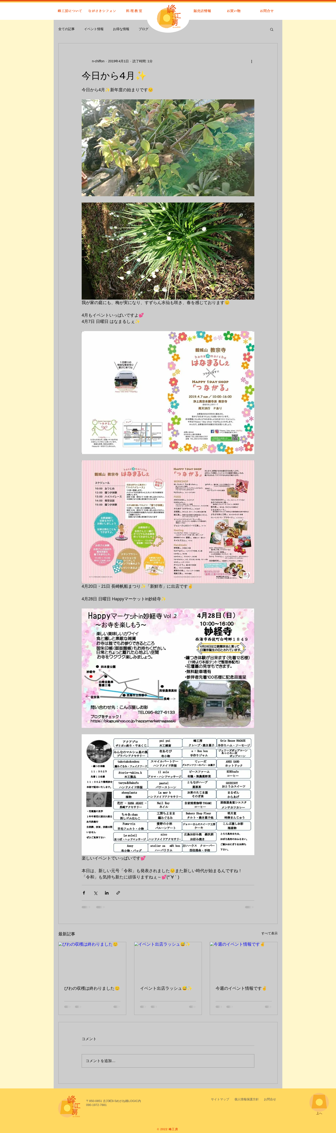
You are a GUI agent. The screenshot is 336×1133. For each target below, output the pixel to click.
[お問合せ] (270, 1099)
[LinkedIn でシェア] (107, 893)
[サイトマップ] (220, 1099)
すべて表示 (269, 933)
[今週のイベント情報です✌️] (243, 961)
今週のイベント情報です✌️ (241, 988)
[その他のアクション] (251, 61)
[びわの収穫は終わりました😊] (92, 961)
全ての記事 (66, 29)
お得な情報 (121, 29)
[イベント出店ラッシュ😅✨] (168, 961)
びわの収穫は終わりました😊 (92, 988)
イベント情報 (94, 29)
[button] (272, 29)
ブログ (143, 29)
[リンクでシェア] (118, 893)
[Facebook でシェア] (84, 893)
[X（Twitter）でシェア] (95, 893)
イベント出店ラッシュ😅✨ (166, 988)
